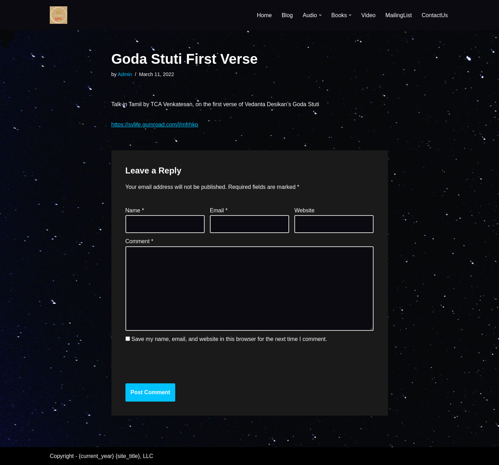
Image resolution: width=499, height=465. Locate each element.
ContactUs (435, 15)
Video (368, 15)
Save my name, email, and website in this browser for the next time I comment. (229, 339)
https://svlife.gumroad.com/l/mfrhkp (154, 125)
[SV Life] (58, 15)
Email (219, 210)
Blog (287, 15)
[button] (320, 15)
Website (304, 210)
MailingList (398, 15)
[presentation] (173, 362)
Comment (139, 241)
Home (264, 15)
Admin (125, 74)
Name (134, 210)
